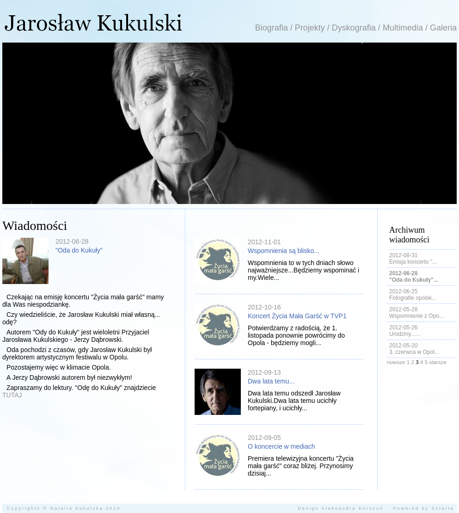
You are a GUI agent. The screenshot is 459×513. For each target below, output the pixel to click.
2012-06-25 (403, 291)
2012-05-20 (403, 345)
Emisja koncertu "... (413, 262)
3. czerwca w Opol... (414, 352)
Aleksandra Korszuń (352, 508)
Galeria (443, 27)
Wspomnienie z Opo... (416, 316)
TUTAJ (12, 395)
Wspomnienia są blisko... (283, 250)
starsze (438, 362)
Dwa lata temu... (271, 381)
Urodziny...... (404, 334)
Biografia (271, 27)
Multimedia (403, 27)
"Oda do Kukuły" (79, 250)
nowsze (396, 362)
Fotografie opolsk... (412, 298)
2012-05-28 (403, 309)
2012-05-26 (403, 327)
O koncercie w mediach (281, 446)
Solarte (442, 508)
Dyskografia (354, 27)
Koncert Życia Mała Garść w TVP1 (297, 316)
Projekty (310, 27)
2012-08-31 (403, 255)
